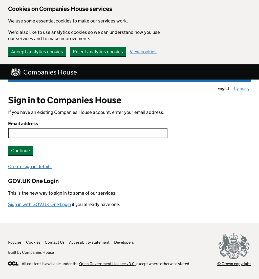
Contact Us (54, 242)
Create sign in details (30, 166)
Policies (14, 242)
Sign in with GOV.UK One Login (39, 204)
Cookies (33, 242)
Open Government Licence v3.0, (107, 263)
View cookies (143, 51)
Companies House (38, 252)
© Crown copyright (234, 263)
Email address (23, 123)
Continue (20, 151)
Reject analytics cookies (98, 52)
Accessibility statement (89, 242)
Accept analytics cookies (37, 52)
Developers (124, 242)
